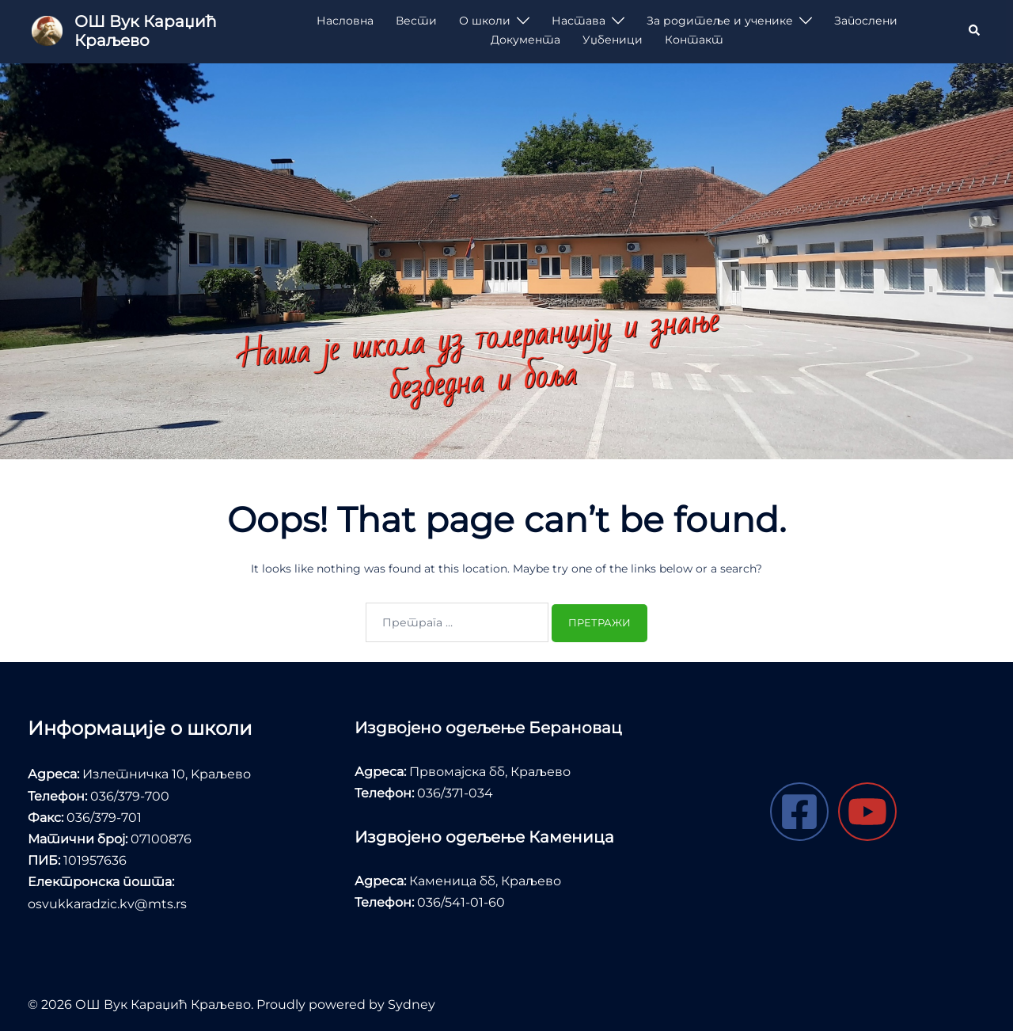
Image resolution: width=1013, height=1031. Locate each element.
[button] (975, 31)
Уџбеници (612, 39)
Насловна (345, 20)
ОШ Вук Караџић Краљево (145, 31)
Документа (525, 39)
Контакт (694, 39)
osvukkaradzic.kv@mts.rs (107, 903)
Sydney (411, 1004)
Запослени (865, 20)
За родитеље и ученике (720, 20)
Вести (416, 20)
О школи (484, 20)
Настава (578, 20)
